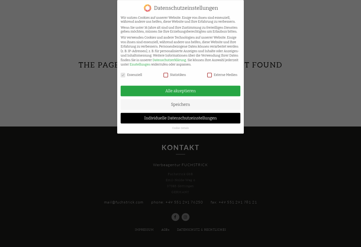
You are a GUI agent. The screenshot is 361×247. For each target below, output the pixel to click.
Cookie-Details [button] (180, 125)
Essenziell (131, 72)
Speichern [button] (180, 101)
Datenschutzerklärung (169, 57)
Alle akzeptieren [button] (180, 88)
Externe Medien (222, 72)
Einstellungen (140, 62)
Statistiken (174, 72)
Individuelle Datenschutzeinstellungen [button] (180, 115)
